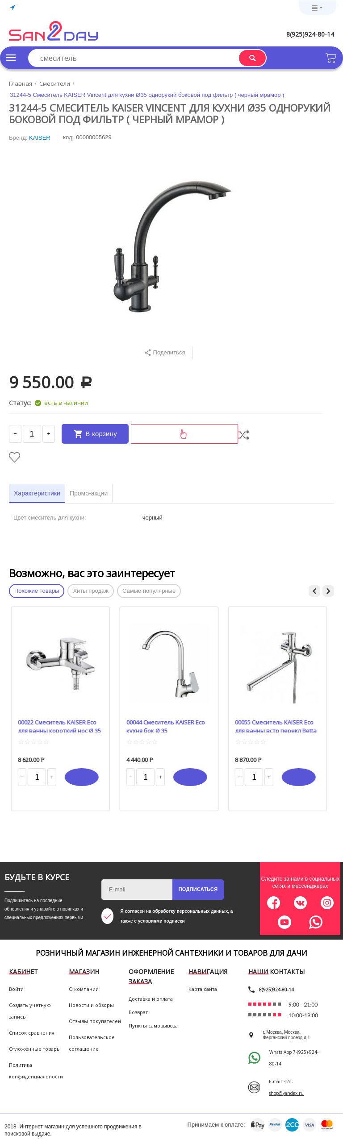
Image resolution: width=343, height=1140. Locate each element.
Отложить (14, 457)
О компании (84, 989)
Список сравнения (31, 1032)
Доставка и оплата (151, 998)
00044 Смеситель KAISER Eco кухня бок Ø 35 (168, 725)
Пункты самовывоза (153, 1025)
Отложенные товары (35, 1048)
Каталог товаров (11, 57)
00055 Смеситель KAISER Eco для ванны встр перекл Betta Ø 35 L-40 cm (278, 725)
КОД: (68, 137)
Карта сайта (202, 989)
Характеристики (37, 493)
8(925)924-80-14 (310, 34)
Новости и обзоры (91, 1005)
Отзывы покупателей (95, 1021)
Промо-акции (89, 493)
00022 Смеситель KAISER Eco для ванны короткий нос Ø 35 (62, 725)
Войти (16, 989)
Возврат (138, 1012)
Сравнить (243, 435)
